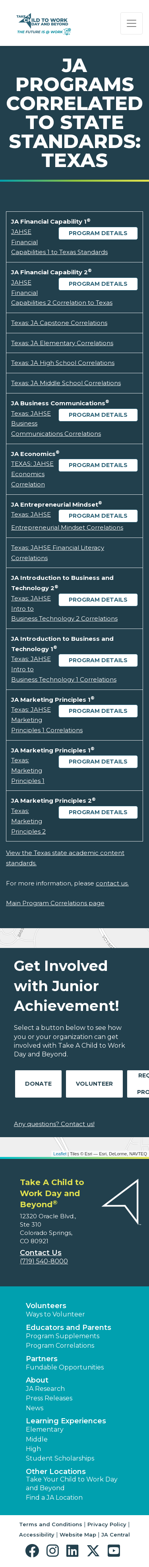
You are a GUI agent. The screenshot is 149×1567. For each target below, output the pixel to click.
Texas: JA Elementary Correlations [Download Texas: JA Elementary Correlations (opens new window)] (62, 343)
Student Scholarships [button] (60, 1458)
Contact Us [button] (41, 1252)
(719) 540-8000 (44, 1261)
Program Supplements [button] (62, 1336)
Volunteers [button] (46, 1305)
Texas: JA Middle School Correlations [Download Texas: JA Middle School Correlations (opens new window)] (66, 383)
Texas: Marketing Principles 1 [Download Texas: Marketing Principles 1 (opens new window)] (28, 770)
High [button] (33, 1449)
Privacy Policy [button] (106, 1524)
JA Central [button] (115, 1534)
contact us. (112, 883)
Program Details (98, 233)
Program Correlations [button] (60, 1345)
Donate (38, 1083)
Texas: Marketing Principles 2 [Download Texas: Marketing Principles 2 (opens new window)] (28, 821)
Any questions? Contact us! (54, 1124)
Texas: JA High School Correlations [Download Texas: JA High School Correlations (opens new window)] (62, 363)
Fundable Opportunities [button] (65, 1367)
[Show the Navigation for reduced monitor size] (131, 23)
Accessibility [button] (36, 1534)
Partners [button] (42, 1358)
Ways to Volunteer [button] (55, 1314)
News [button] (34, 1408)
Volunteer (94, 1083)
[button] (34, 1550)
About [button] (37, 1380)
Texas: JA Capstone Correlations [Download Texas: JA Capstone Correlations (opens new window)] (59, 323)
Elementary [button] (45, 1429)
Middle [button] (37, 1439)
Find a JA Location (54, 1497)
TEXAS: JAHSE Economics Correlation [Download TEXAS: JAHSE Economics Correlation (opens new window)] (32, 474)
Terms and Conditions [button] (50, 1524)
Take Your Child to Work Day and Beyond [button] (72, 1484)
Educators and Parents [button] (68, 1327)
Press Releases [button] (49, 1398)
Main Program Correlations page (55, 903)
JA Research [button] (45, 1388)
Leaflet (59, 1153)
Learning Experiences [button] (66, 1421)
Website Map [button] (78, 1534)
